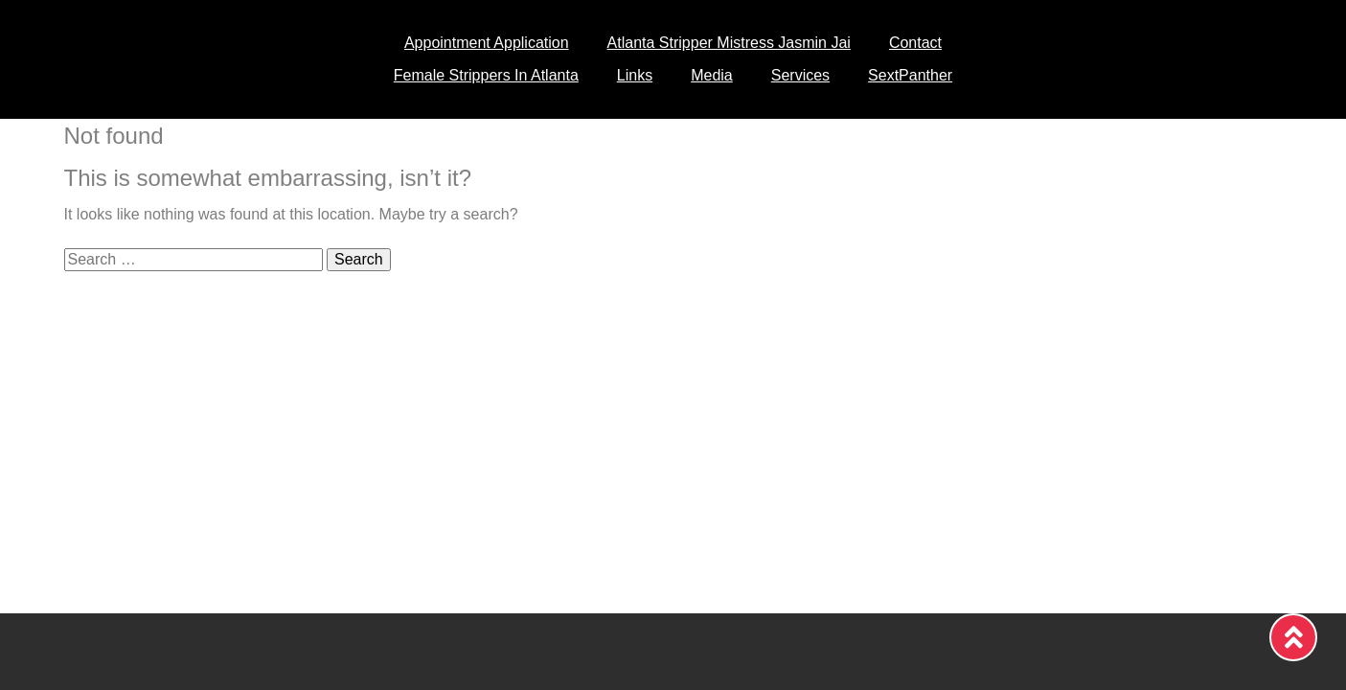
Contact (915, 42)
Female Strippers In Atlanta (486, 75)
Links (634, 75)
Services (800, 75)
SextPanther (910, 75)
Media (712, 75)
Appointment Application (486, 42)
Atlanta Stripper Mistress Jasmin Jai (729, 42)
